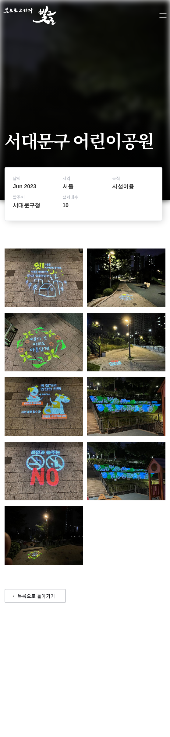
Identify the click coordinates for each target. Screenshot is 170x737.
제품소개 (118, 670)
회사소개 (95, 670)
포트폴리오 (69, 670)
